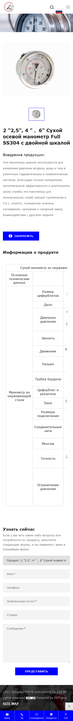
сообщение (36, 718)
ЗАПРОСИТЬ (23, 236)
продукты (51, 718)
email (7, 718)
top (66, 718)
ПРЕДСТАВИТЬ (36, 671)
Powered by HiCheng (52, 697)
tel (22, 718)
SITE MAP (11, 703)
